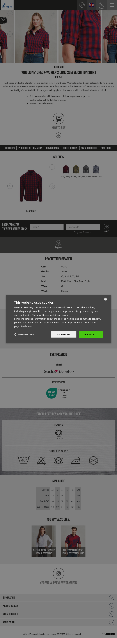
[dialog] (58, 319)
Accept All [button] (90, 334)
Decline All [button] (63, 334)
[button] (24, 334)
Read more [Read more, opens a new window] (26, 326)
